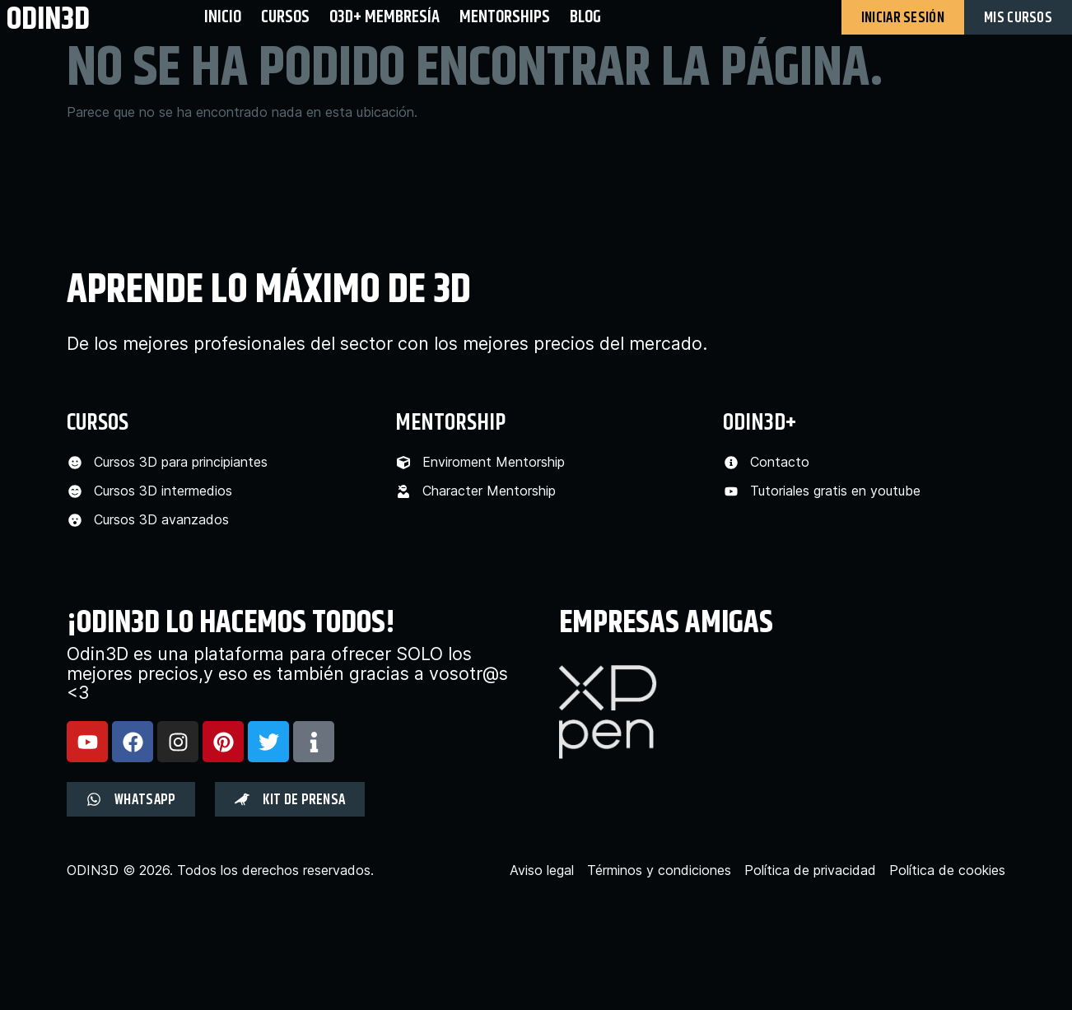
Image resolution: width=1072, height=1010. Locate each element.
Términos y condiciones (659, 870)
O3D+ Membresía (384, 16)
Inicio (222, 16)
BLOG (585, 16)
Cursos (285, 16)
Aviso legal (542, 870)
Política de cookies (947, 870)
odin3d (48, 18)
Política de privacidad (810, 870)
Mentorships (504, 16)
